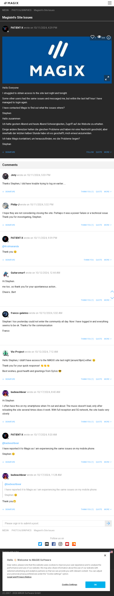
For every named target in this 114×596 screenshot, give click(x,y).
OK (95, 584)
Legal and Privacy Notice (19, 577)
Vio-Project (18, 351)
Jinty (14, 175)
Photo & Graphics (21, 10)
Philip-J (15, 204)
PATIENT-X (17, 27)
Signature (10, 152)
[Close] (105, 555)
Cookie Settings (69, 584)
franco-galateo (20, 313)
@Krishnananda (10, 246)
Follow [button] (90, 152)
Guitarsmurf (18, 272)
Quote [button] (99, 152)
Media (5, 10)
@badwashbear (10, 443)
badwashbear (19, 392)
